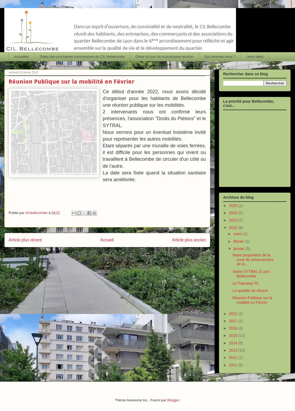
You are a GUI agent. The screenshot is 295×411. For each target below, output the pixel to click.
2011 (233, 365)
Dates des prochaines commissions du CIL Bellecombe (82, 57)
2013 (233, 350)
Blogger (173, 400)
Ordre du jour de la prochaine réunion (164, 57)
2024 (233, 213)
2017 (233, 321)
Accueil (107, 240)
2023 (233, 220)
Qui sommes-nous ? (219, 57)
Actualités (21, 57)
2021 (233, 314)
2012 (233, 357)
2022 (233, 228)
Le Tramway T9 (245, 283)
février (239, 241)
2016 (233, 328)
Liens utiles (255, 57)
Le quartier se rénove (250, 290)
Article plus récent (25, 240)
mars (238, 234)
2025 (233, 205)
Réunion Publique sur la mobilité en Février (252, 300)
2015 (233, 335)
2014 (233, 343)
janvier (239, 248)
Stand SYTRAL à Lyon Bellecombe (251, 273)
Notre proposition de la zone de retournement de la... (253, 259)
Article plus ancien (189, 240)
